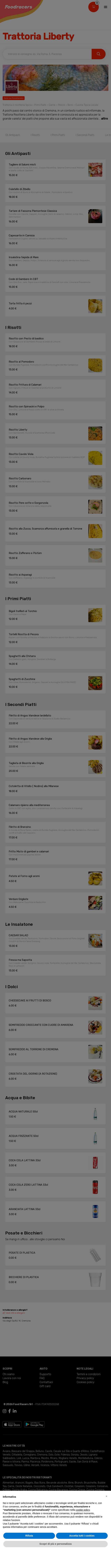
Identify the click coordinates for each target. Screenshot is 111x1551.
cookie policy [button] (83, 1509)
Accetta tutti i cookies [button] (82, 1535)
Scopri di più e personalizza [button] (55, 1543)
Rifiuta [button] (29, 1535)
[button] (106, 1496)
